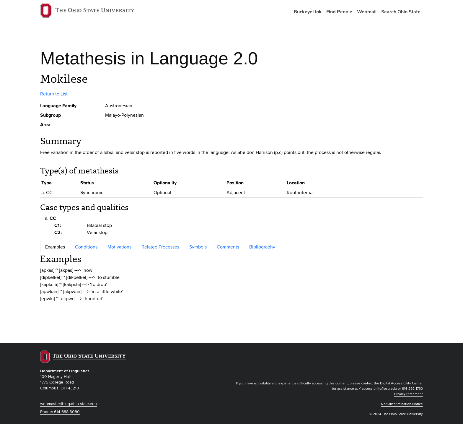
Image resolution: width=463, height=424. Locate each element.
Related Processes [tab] (160, 247)
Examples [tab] (55, 247)
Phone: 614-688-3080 (60, 411)
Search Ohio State (400, 12)
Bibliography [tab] (262, 247)
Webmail (366, 12)
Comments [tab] (228, 247)
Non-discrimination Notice (402, 404)
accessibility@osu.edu (379, 388)
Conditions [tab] (86, 247)
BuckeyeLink (308, 12)
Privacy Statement (408, 394)
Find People (339, 12)
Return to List (54, 94)
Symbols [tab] (198, 247)
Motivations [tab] (119, 247)
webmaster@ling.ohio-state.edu (68, 403)
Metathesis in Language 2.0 (149, 58)
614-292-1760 (412, 388)
